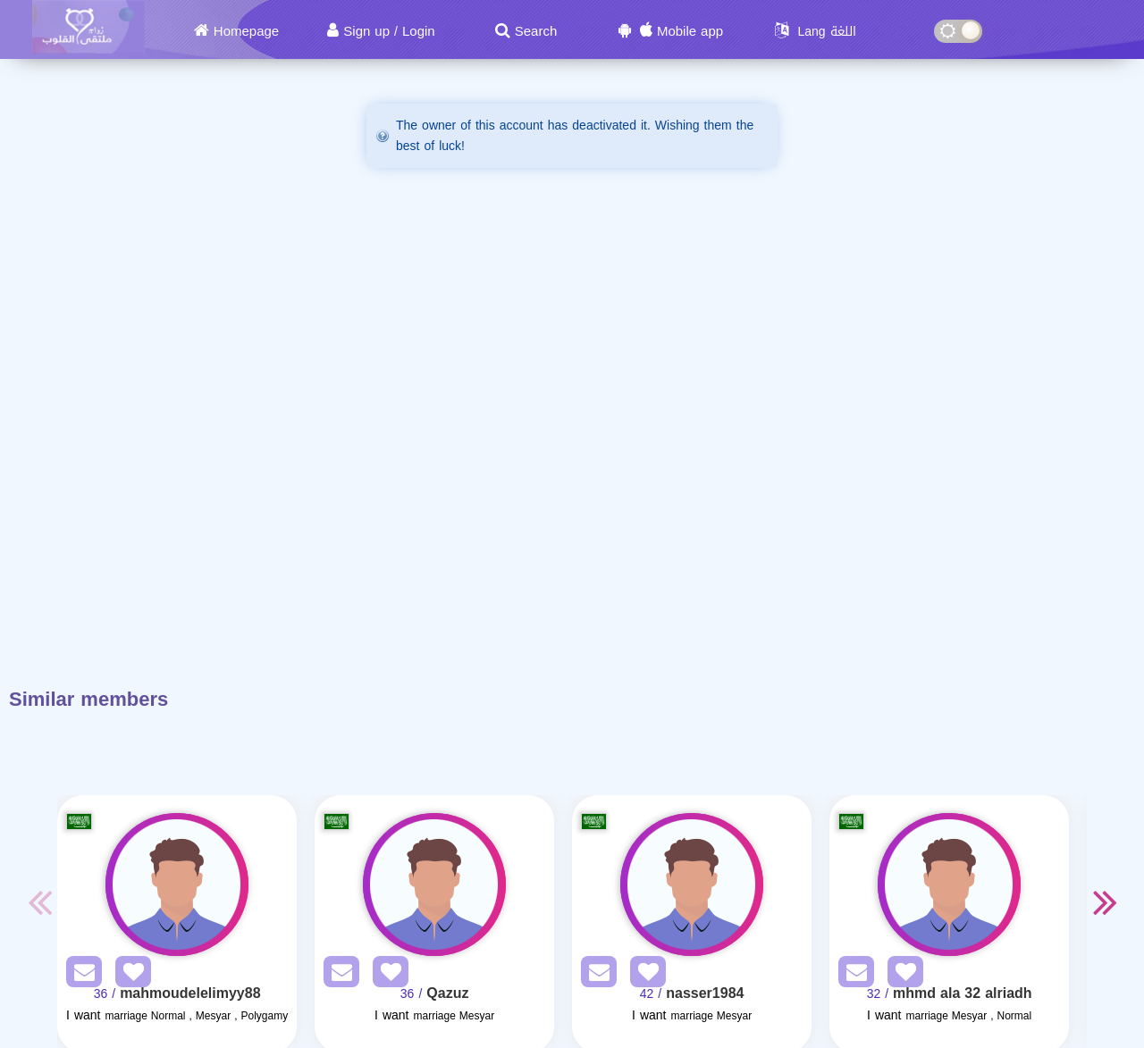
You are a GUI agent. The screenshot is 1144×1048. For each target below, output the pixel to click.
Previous (39, 901)
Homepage (246, 31)
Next (1104, 901)
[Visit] (177, 884)
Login (418, 31)
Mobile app (690, 31)
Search (536, 31)
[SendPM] (79, 975)
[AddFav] (128, 975)
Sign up (366, 31)
